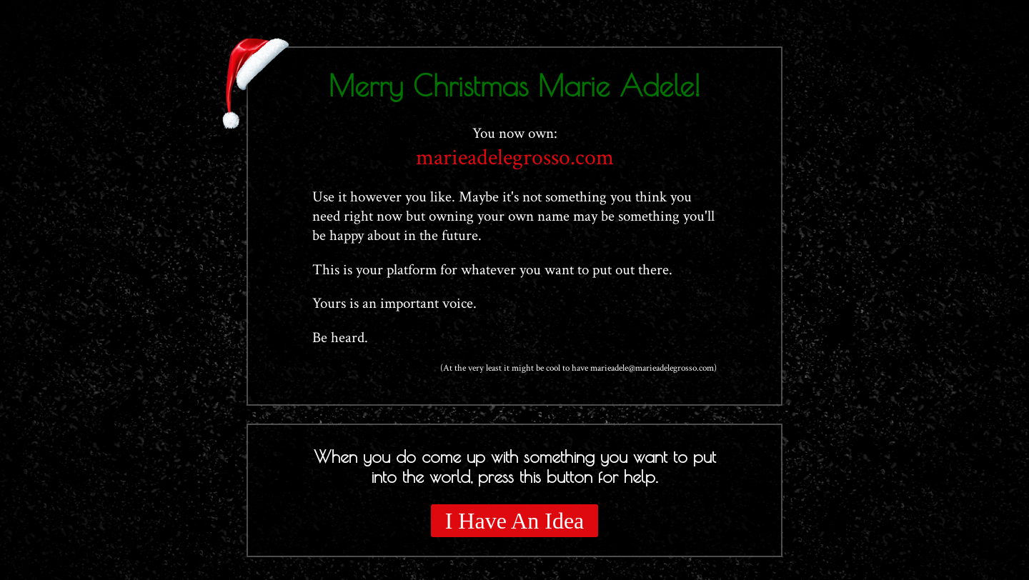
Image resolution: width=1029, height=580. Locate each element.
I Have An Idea (515, 521)
